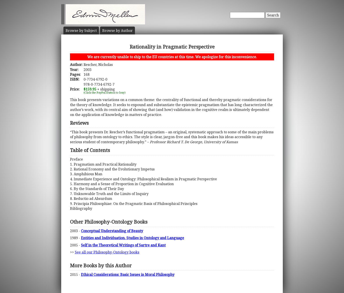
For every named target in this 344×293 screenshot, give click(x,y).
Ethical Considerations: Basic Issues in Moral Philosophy (127, 274)
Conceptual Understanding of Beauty (112, 230)
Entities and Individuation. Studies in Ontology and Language (132, 237)
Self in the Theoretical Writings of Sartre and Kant (123, 245)
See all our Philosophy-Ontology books (107, 252)
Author (117, 30)
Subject (81, 30)
